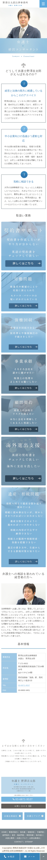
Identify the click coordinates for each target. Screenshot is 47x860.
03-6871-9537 (24, 685)
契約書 (22, 832)
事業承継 (29, 835)
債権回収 (31, 832)
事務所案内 (13, 832)
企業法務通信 (34, 838)
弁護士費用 (9, 838)
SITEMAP (29, 842)
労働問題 (40, 832)
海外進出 (39, 835)
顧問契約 (6, 835)
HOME (4, 832)
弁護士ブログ (22, 838)
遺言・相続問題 (18, 835)
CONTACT (18, 842)
